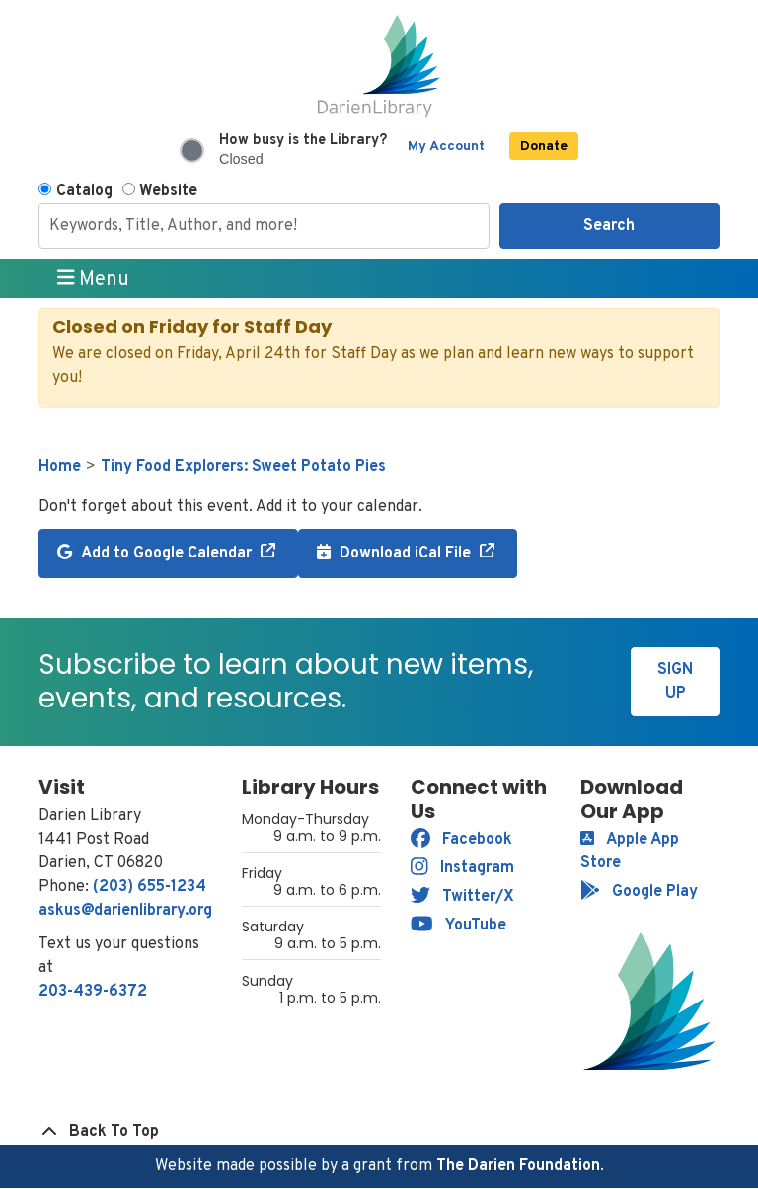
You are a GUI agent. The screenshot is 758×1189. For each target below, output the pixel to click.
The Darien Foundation (518, 1166)
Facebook (461, 840)
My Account (446, 146)
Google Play (639, 892)
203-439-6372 (92, 992)
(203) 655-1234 (149, 887)
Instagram (462, 868)
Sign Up (675, 682)
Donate (544, 146)
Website (168, 191)
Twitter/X (462, 897)
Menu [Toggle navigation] (93, 279)
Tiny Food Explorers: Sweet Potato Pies (243, 467)
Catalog (84, 191)
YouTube (458, 925)
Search (609, 226)
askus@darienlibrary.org (125, 911)
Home (59, 467)
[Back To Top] (379, 1132)
